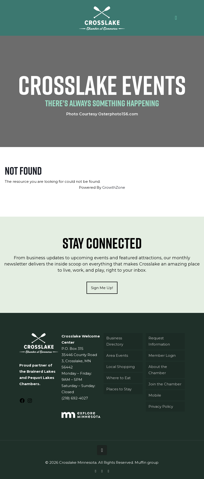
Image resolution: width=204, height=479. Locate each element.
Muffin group (146, 462)
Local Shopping (120, 366)
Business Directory (114, 341)
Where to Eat (118, 378)
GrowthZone (113, 187)
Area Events (117, 355)
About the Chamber (157, 369)
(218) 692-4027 (74, 398)
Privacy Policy (160, 406)
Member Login (162, 355)
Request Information (159, 341)
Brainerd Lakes (41, 371)
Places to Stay (119, 389)
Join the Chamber (164, 384)
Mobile (154, 395)
